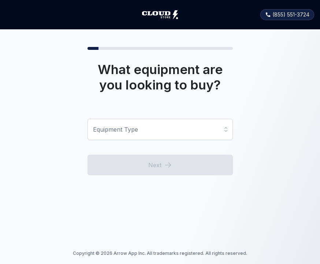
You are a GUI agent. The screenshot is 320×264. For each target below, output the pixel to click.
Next (160, 165)
